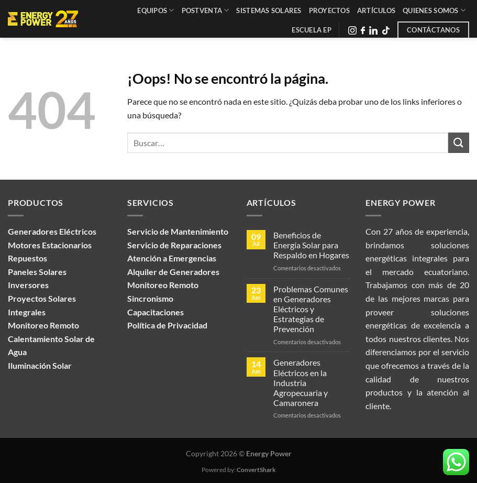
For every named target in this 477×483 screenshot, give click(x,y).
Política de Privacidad (167, 325)
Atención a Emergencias (171, 258)
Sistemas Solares (268, 10)
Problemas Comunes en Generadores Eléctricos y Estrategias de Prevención (310, 309)
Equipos (155, 10)
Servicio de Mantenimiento (177, 231)
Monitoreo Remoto (162, 285)
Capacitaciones (155, 312)
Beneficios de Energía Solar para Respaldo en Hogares (311, 245)
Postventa (205, 10)
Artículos (376, 10)
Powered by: (239, 469)
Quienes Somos (434, 10)
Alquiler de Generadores (173, 272)
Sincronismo (150, 298)
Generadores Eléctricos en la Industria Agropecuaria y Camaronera (300, 382)
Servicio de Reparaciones (174, 245)
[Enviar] (458, 143)
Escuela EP (311, 30)
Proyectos (329, 10)
